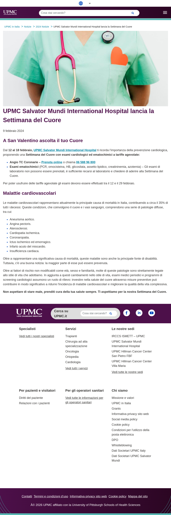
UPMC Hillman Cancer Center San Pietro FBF (132, 354)
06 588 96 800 (85, 162)
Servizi (70, 329)
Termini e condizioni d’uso (51, 496)
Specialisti (27, 329)
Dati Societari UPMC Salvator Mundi (131, 458)
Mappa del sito (138, 496)
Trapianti (71, 336)
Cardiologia (72, 362)
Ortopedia (71, 356)
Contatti (27, 496)
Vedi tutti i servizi (76, 368)
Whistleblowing (122, 445)
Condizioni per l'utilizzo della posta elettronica (130, 432)
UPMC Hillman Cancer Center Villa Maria (132, 364)
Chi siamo (120, 390)
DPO (115, 440)
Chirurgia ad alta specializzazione (76, 344)
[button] (87, 3)
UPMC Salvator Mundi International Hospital (65, 150)
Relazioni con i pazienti (34, 403)
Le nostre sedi (123, 329)
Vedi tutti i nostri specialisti (36, 336)
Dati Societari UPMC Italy (129, 450)
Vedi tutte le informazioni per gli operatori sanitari (84, 400)
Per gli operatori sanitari (84, 390)
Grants (116, 408)
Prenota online (51, 162)
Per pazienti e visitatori (37, 390)
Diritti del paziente (31, 398)
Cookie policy (121, 424)
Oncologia (72, 351)
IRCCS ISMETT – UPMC (128, 336)
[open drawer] (165, 12)
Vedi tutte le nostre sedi (127, 372)
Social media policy (124, 419)
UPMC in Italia (121, 403)
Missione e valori (123, 398)
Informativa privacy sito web (130, 414)
